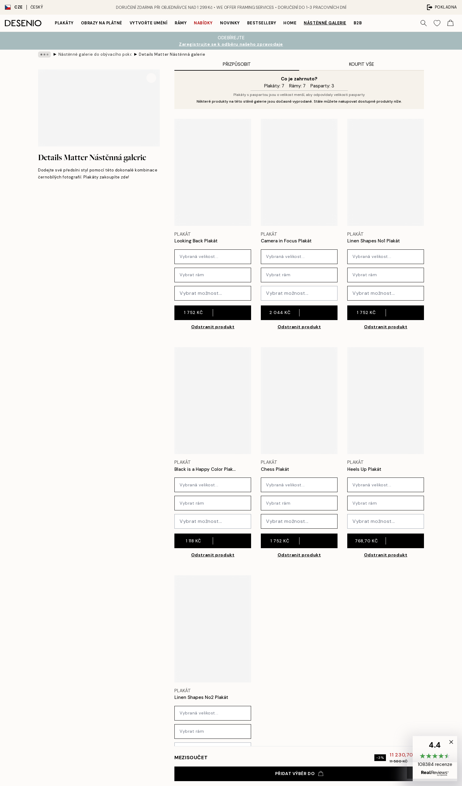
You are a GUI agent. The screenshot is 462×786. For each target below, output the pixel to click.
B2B (358, 23)
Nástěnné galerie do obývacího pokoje (94, 54)
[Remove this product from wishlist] (248, 241)
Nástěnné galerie (325, 23)
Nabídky (203, 23)
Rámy (181, 23)
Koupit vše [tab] (361, 64)
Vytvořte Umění (148, 23)
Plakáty (64, 23)
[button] (435, 758)
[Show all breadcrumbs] (44, 54)
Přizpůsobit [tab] (237, 64)
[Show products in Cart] (450, 23)
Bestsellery (261, 23)
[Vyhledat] (423, 23)
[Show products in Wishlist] (437, 23)
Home (289, 23)
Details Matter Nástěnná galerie (172, 54)
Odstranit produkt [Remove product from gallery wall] (213, 327)
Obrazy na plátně (101, 23)
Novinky (230, 23)
